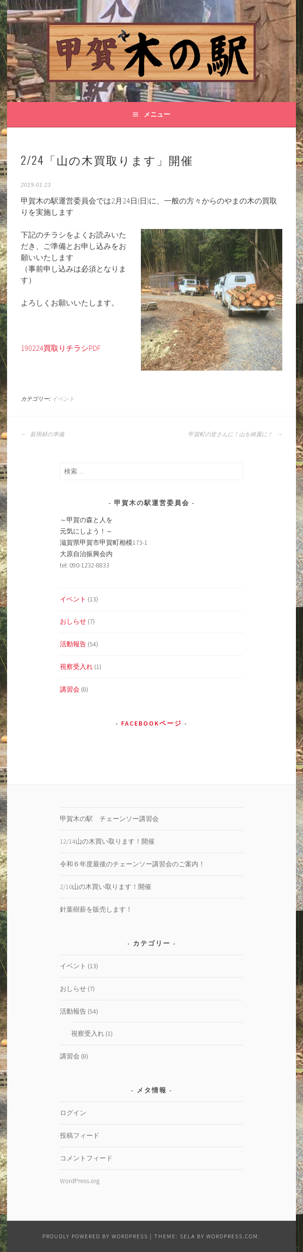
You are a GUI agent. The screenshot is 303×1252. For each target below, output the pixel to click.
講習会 (70, 689)
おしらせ (73, 621)
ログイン (73, 1112)
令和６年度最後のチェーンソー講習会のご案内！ (132, 864)
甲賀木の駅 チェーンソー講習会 (109, 818)
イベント (63, 399)
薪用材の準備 (42, 434)
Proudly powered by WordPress (95, 1236)
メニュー (157, 114)
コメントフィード (86, 1158)
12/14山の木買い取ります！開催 (107, 841)
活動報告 (73, 644)
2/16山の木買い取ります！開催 (105, 886)
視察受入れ (76, 666)
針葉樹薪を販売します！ (96, 909)
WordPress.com (232, 1236)
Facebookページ (151, 723)
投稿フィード (79, 1135)
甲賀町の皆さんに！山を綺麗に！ (235, 434)
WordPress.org (79, 1180)
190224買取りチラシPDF (60, 348)
